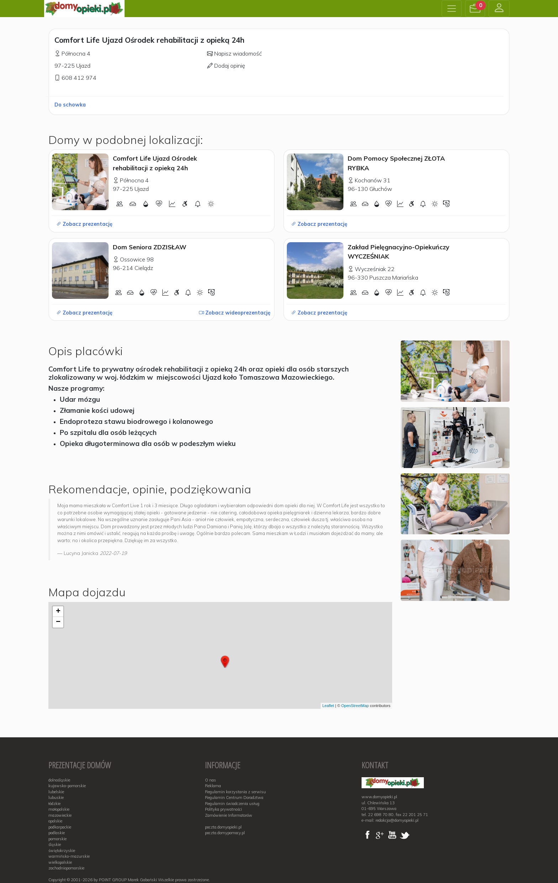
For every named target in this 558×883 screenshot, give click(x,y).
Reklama (213, 785)
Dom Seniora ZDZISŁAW (149, 247)
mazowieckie (60, 815)
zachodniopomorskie (66, 868)
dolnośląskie (59, 780)
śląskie (54, 844)
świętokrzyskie (61, 850)
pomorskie (57, 838)
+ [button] (58, 611)
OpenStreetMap (355, 705)
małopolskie (58, 809)
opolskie (55, 821)
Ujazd (83, 65)
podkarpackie (59, 827)
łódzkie (54, 803)
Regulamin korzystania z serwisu (235, 791)
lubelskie (56, 791)
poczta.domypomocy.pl (225, 832)
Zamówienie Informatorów (228, 815)
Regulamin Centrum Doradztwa (234, 797)
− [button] (58, 622)
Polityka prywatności (223, 809)
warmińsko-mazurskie (69, 856)
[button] (475, 8)
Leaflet (328, 705)
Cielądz (144, 267)
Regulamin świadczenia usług (232, 803)
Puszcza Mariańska (393, 277)
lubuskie (56, 797)
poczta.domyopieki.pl (223, 827)
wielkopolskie (60, 862)
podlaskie (56, 832)
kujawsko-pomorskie (67, 785)
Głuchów (380, 188)
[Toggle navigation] (452, 8)
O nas (210, 780)
